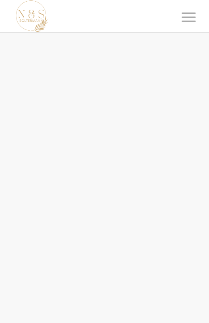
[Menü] (182, 17)
